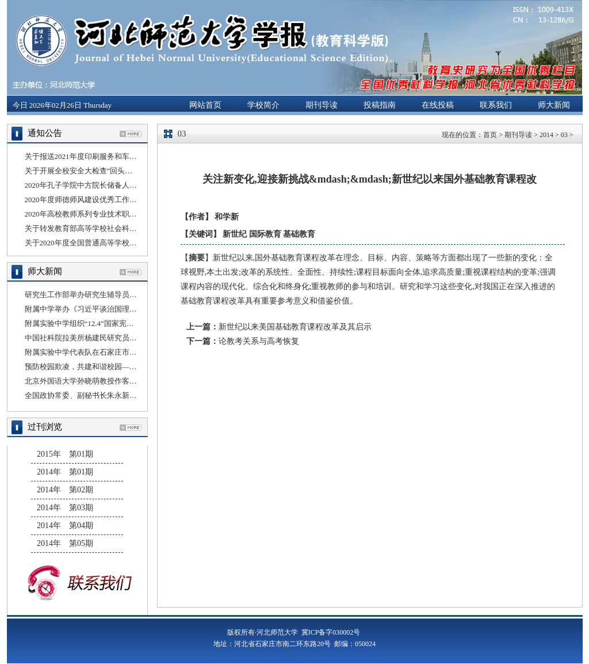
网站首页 (205, 105)
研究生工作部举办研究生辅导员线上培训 (92, 294)
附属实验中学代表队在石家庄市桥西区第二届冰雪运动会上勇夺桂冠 (137, 352)
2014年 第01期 (65, 472)
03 (564, 135)
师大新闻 (554, 105)
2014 (546, 135)
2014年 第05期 (65, 543)
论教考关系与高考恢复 (259, 341)
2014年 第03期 (65, 507)
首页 (490, 135)
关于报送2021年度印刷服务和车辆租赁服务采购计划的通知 (122, 156)
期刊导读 (321, 105)
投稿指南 (380, 105)
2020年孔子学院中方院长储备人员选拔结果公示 (103, 185)
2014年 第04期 (65, 525)
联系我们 (496, 105)
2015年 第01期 (65, 454)
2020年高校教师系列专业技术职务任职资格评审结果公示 (118, 214)
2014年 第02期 (65, 489)
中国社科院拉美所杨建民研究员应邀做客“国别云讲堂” (114, 337)
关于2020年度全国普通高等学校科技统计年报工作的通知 (118, 242)
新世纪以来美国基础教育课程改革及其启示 (295, 326)
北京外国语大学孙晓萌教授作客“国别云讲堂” (99, 381)
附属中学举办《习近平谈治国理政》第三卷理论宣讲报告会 (122, 309)
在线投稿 (438, 105)
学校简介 (263, 105)
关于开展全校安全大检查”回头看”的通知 (92, 170)
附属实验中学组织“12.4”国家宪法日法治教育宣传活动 (113, 323)
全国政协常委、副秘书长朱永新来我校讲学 (96, 395)
